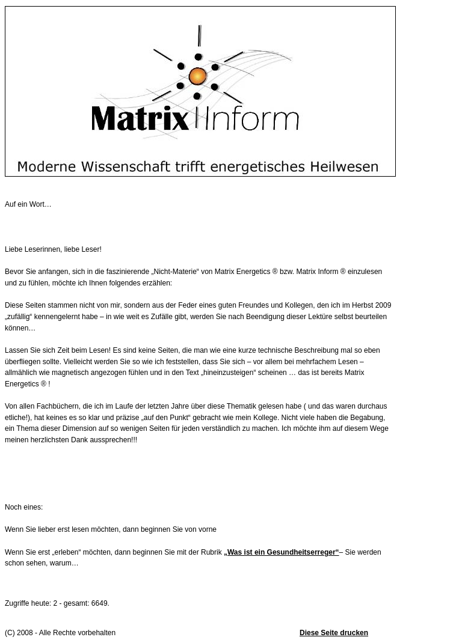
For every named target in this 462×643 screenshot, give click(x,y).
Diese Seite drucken (334, 633)
